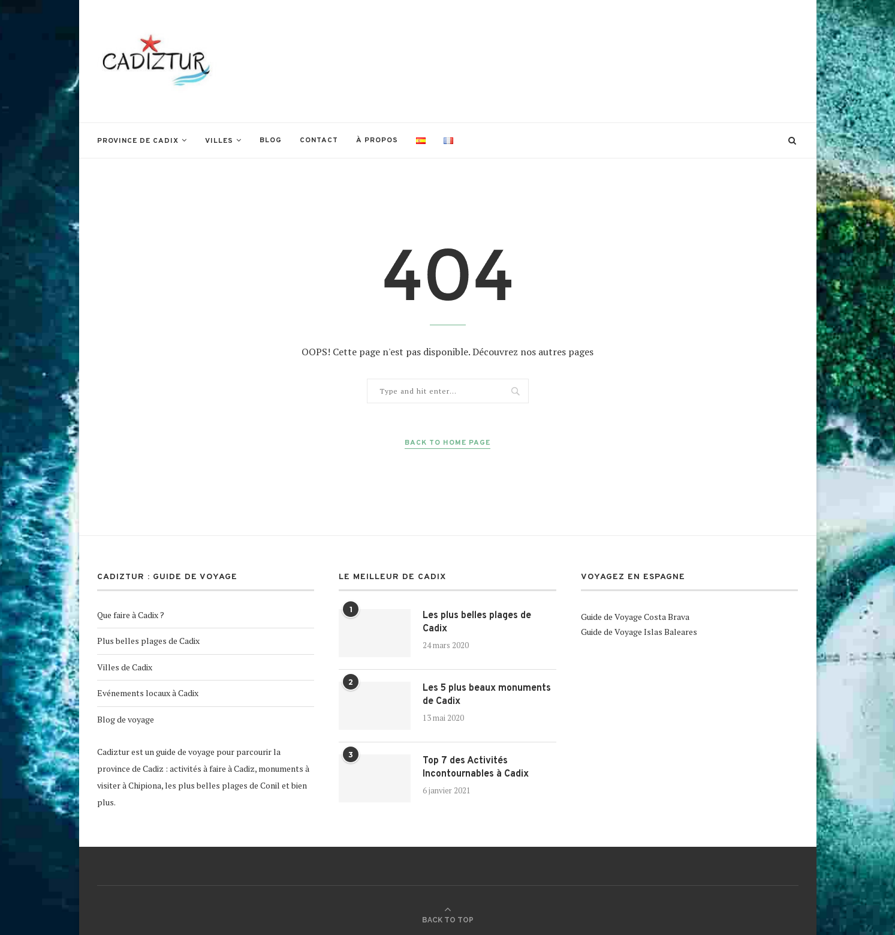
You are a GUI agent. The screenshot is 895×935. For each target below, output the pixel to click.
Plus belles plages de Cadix (148, 640)
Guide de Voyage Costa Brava (635, 616)
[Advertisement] (580, 60)
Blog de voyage (125, 719)
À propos (377, 140)
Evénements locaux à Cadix (147, 693)
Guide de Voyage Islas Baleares (639, 631)
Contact (319, 140)
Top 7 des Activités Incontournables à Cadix (476, 767)
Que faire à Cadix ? (130, 615)
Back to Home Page (447, 443)
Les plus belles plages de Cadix (477, 622)
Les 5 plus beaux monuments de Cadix (487, 695)
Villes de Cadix (124, 667)
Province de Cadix (138, 141)
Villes (219, 141)
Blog (271, 140)
